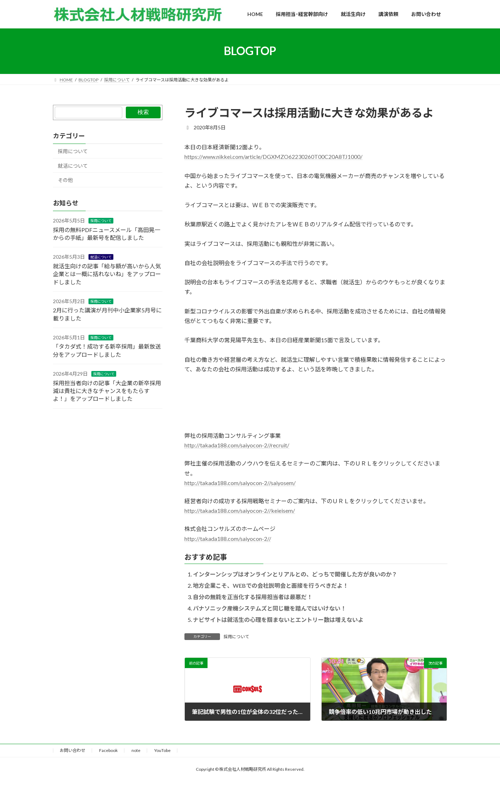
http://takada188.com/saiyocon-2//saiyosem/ (240, 482)
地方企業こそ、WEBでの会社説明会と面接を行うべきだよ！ (270, 585)
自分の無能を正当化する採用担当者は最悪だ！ (252, 596)
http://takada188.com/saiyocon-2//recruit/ (236, 445)
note (135, 750)
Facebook (108, 750)
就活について (73, 165)
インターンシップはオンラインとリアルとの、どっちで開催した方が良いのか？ (295, 574)
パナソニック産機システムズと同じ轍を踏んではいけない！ (269, 608)
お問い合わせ (72, 750)
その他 (65, 180)
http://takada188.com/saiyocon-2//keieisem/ (239, 510)
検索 (143, 112)
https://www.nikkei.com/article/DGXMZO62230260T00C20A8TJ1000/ (273, 156)
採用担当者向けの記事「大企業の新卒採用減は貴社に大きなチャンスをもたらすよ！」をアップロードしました (107, 390)
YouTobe (162, 750)
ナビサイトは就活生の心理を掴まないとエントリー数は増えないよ (278, 619)
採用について (236, 636)
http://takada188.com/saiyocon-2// (227, 538)
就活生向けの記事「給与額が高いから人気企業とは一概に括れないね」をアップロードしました (107, 274)
